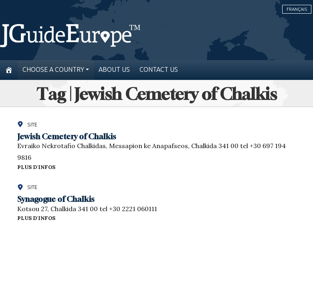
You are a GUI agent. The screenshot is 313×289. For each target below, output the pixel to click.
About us (114, 69)
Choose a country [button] (53, 69)
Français (297, 9)
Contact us (158, 69)
